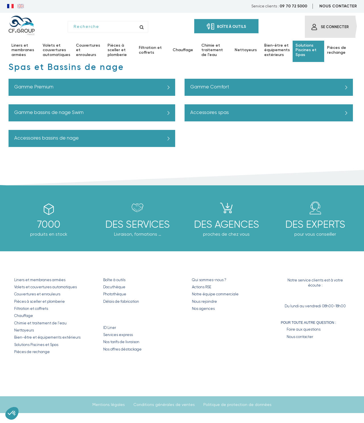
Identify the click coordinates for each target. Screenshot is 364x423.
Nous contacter (300, 337)
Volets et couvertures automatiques (45, 287)
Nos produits (32, 267)
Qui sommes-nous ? (209, 280)
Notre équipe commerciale (215, 294)
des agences (226, 224)
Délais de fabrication (121, 301)
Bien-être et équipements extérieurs (47, 337)
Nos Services (120, 315)
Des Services (137, 224)
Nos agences (203, 308)
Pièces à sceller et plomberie (39, 301)
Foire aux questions (303, 329)
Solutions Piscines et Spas (36, 345)
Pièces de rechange (32, 352)
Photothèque (114, 294)
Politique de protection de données (237, 404)
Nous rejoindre (204, 301)
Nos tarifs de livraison (121, 342)
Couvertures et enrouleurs (37, 294)
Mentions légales (108, 404)
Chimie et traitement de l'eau (40, 323)
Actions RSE (201, 287)
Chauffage (23, 316)
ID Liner (109, 327)
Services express (118, 335)
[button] (12, 413)
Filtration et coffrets (31, 308)
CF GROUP (202, 267)
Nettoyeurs (24, 330)
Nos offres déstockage (122, 349)
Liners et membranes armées (39, 280)
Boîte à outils (114, 280)
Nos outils (117, 267)
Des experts (315, 224)
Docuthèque (114, 287)
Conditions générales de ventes (164, 404)
